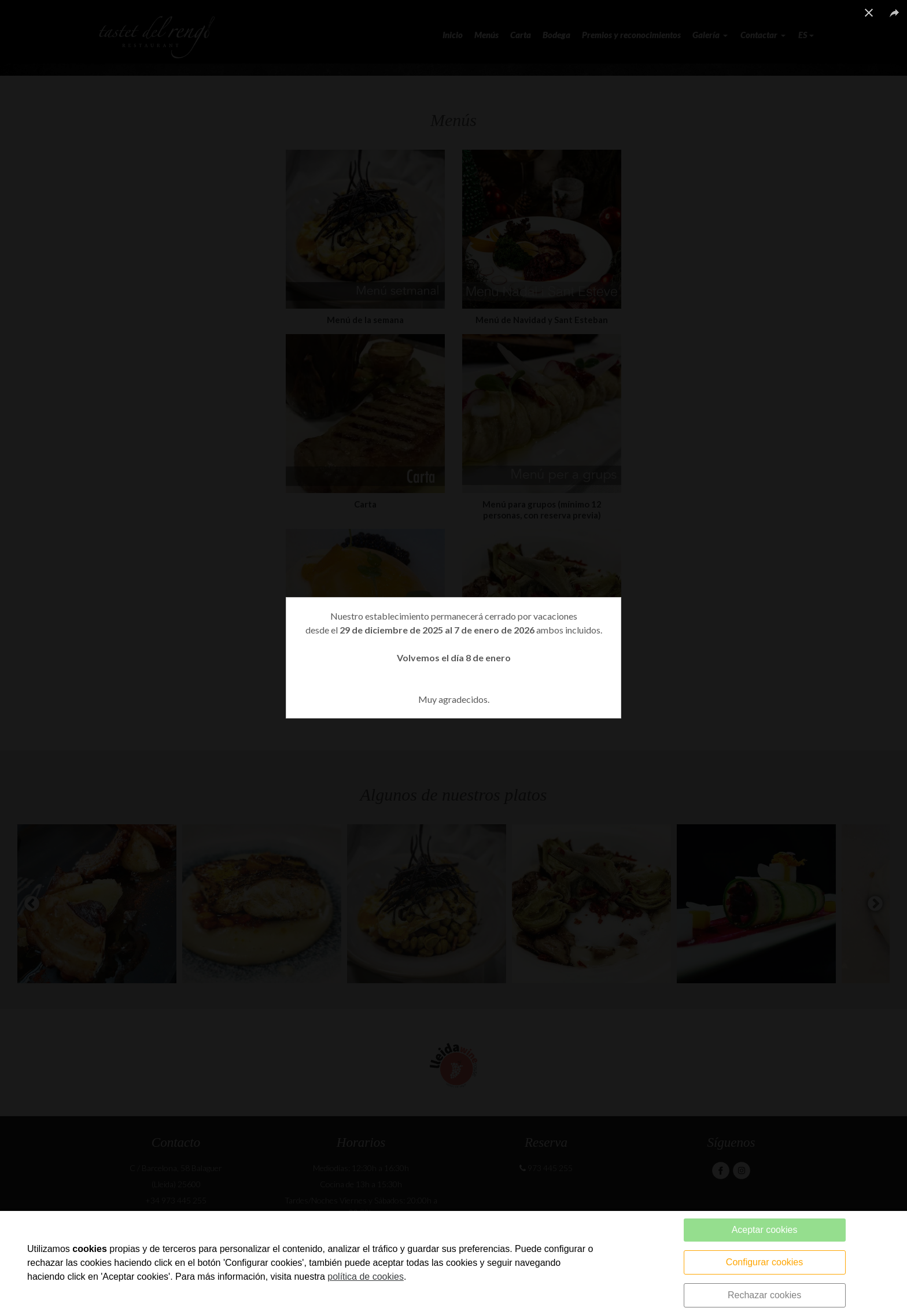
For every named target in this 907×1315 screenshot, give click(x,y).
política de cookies (365, 1276)
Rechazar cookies (764, 1295)
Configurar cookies (764, 1262)
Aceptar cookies (765, 1230)
